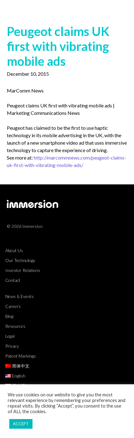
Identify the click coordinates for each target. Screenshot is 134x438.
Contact (12, 280)
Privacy (12, 346)
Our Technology (20, 260)
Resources (15, 326)
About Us (14, 250)
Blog (9, 316)
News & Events (19, 296)
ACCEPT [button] (21, 423)
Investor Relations (22, 270)
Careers (13, 306)
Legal (10, 336)
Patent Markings (20, 356)
